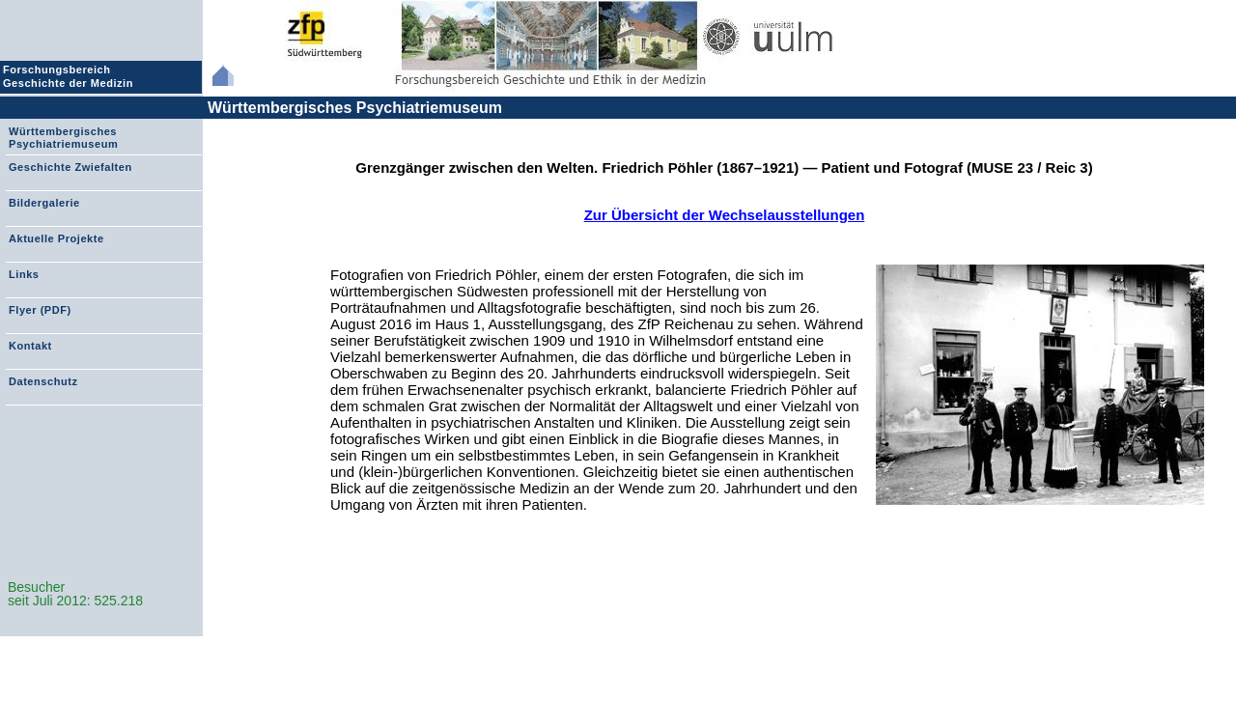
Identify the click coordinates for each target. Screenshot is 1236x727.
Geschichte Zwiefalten (70, 167)
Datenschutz (43, 381)
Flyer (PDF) (40, 310)
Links (24, 274)
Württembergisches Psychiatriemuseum (355, 107)
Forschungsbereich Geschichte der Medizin (70, 76)
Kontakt (30, 345)
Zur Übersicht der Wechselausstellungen (724, 215)
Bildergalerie (44, 203)
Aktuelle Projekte (56, 238)
